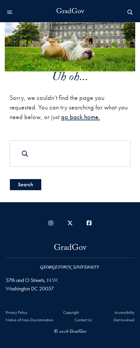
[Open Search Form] (130, 12)
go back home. (80, 116)
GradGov (70, 12)
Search (25, 184)
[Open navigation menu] (10, 12)
